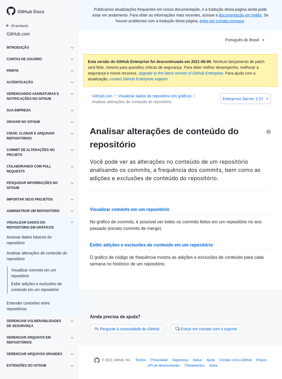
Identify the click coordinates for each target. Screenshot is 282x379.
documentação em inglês (240, 15)
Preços (261, 360)
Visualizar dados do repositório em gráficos (154, 96)
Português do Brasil (244, 40)
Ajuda (210, 360)
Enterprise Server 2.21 (246, 98)
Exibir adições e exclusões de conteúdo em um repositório (36, 287)
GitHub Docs (31, 11)
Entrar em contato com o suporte (206, 329)
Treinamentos (194, 365)
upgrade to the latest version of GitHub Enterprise (181, 73)
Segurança (180, 360)
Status (197, 360)
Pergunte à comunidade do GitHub (126, 329)
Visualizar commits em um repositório (33, 273)
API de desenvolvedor (164, 365)
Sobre (213, 365)
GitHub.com (18, 34)
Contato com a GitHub (235, 360)
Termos (140, 360)
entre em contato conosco (222, 21)
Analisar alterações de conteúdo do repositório (132, 102)
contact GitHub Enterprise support (139, 79)
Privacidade (159, 360)
